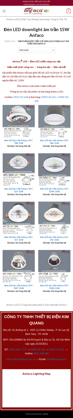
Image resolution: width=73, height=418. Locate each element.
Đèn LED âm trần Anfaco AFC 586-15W (54, 141)
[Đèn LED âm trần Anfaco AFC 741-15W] (54, 217)
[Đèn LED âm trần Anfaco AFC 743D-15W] (54, 266)
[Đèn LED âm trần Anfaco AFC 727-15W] (18, 217)
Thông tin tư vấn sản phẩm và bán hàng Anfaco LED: (37, 91)
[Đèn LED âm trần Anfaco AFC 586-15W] (54, 121)
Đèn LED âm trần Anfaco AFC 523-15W (18, 190)
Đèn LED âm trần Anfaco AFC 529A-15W (54, 190)
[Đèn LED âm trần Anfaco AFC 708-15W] (18, 121)
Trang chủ (9, 41)
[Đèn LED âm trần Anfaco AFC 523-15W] (18, 169)
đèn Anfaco (19, 72)
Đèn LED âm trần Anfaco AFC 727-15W (18, 238)
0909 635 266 (48, 97)
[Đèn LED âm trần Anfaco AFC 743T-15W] (18, 266)
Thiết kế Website (33, 414)
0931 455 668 (21, 97)
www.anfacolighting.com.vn (21, 359)
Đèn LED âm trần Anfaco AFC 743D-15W (54, 286)
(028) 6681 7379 (18, 349)
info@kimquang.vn (57, 359)
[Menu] (4, 11)
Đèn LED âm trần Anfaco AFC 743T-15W (18, 286)
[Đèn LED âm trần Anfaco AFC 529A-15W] (54, 169)
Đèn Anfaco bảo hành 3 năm (31, 85)
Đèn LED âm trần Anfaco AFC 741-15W (54, 238)
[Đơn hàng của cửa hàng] (36, 50)
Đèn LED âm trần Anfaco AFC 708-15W (18, 141)
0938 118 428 (56, 349)
